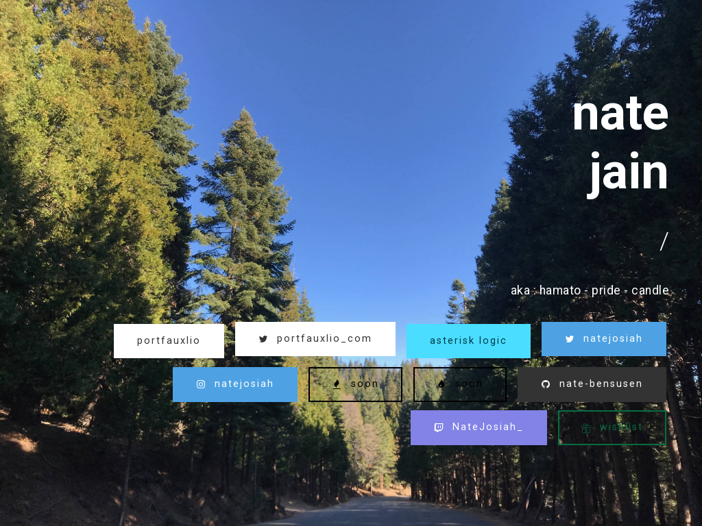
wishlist (612, 427)
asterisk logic (468, 341)
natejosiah (604, 339)
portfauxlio (169, 341)
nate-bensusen (592, 384)
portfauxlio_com (315, 339)
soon (355, 384)
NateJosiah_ (479, 427)
